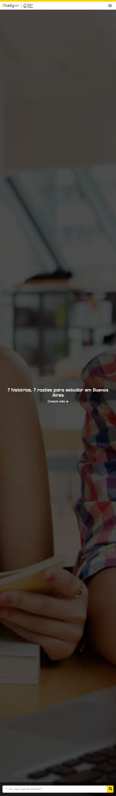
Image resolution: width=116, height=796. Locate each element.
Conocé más (58, 401)
